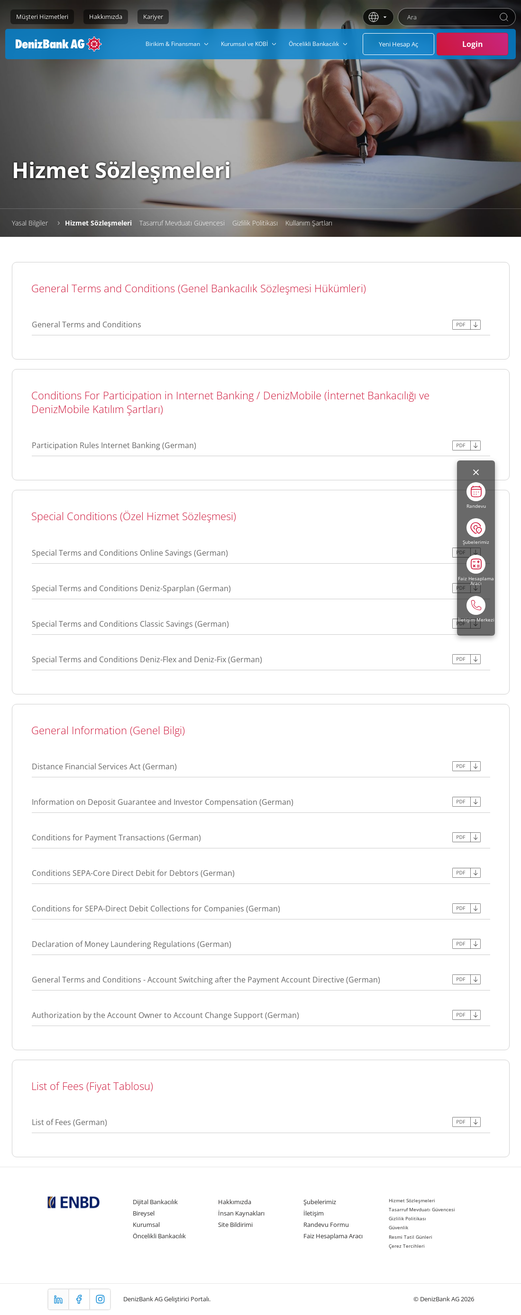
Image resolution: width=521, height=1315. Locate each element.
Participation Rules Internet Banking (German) (114, 445)
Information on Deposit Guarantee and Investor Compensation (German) (162, 802)
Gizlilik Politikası (255, 222)
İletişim (313, 1213)
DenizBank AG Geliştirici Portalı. (166, 1299)
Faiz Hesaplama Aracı (333, 1236)
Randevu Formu (326, 1224)
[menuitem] (177, 44)
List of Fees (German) (69, 1122)
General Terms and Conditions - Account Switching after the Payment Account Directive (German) (206, 979)
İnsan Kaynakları (241, 1213)
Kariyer (153, 16)
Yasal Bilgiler (30, 222)
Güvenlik (398, 1227)
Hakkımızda (105, 16)
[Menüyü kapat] (476, 472)
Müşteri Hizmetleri (42, 16)
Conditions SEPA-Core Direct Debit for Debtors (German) (133, 873)
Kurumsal (146, 1224)
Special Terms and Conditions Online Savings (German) (130, 553)
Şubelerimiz (319, 1202)
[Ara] (504, 17)
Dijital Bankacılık (155, 1202)
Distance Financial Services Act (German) (104, 766)
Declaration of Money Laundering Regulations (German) (131, 944)
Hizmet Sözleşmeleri (98, 222)
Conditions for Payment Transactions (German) (116, 837)
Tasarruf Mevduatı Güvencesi (182, 222)
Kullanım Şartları (308, 222)
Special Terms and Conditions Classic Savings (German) (130, 624)
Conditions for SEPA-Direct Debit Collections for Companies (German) (156, 908)
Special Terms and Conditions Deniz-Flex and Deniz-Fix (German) (147, 659)
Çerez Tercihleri (407, 1246)
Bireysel (144, 1213)
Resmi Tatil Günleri (410, 1237)
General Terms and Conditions (86, 324)
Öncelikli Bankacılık (159, 1236)
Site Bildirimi (235, 1224)
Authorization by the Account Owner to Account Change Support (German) (165, 1015)
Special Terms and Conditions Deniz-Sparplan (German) (131, 588)
